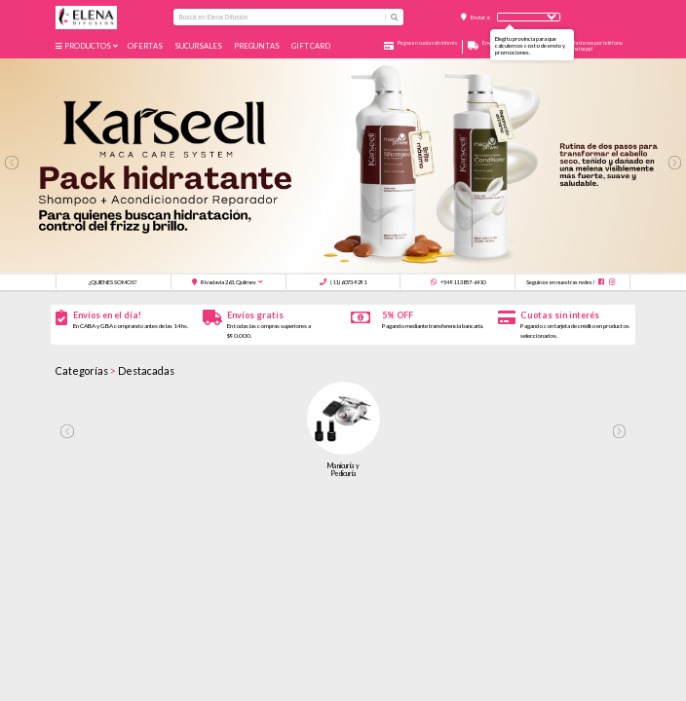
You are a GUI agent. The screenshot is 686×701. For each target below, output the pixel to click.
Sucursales (199, 46)
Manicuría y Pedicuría (343, 469)
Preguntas (258, 46)
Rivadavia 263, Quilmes (224, 281)
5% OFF (397, 315)
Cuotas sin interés (559, 315)
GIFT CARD (311, 46)
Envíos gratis (255, 315)
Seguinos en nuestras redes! (560, 281)
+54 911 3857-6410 (458, 281)
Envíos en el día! (107, 315)
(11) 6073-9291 (343, 281)
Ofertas (146, 46)
